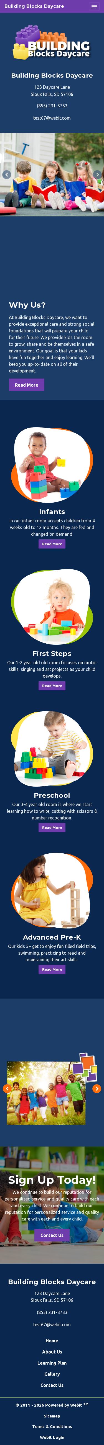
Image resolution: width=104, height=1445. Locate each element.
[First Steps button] (52, 607)
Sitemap (52, 1416)
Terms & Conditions (52, 1426)
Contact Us (52, 1235)
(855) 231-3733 (52, 105)
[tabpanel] (52, 174)
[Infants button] (52, 465)
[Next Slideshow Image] (97, 174)
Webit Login (52, 1437)
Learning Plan (52, 1362)
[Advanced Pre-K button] (52, 890)
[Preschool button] (52, 748)
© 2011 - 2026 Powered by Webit (52, 1405)
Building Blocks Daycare (34, 6)
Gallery (52, 1374)
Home (52, 1340)
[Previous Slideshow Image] (6, 174)
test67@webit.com (52, 117)
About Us (52, 1351)
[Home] (52, 42)
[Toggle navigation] (94, 6)
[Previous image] (7, 1088)
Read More (26, 384)
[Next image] (96, 1088)
